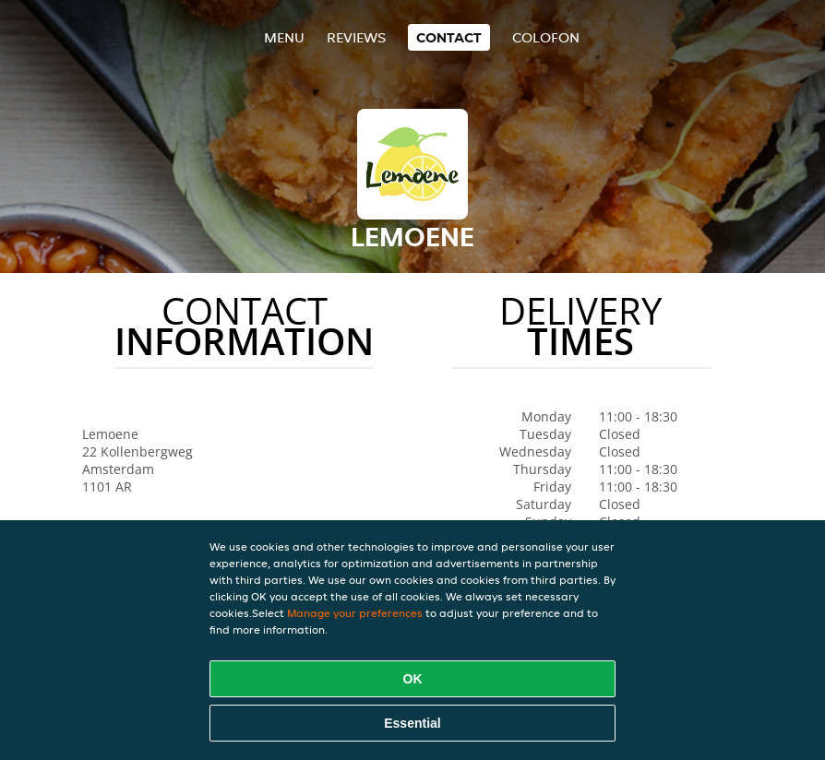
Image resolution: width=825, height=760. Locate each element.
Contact (449, 37)
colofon (546, 37)
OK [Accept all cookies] (413, 678)
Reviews (356, 37)
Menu (284, 37)
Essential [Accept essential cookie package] (412, 723)
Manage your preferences (355, 613)
